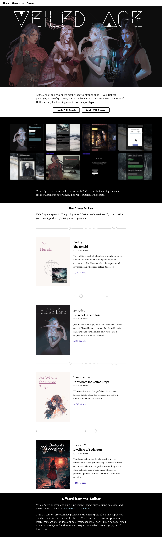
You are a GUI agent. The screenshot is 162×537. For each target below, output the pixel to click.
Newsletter (18, 3)
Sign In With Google (66, 110)
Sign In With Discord (95, 110)
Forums (30, 3)
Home (6, 3)
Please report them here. (77, 508)
